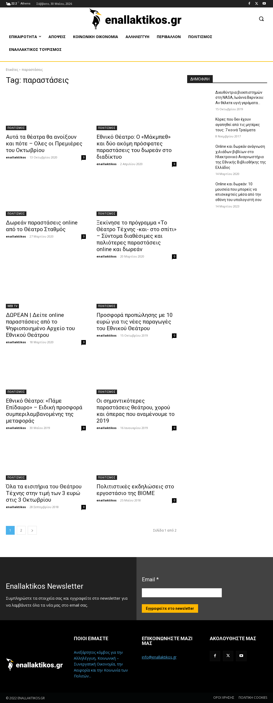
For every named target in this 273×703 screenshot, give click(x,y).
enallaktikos (16, 157)
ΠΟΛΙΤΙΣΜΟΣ (16, 128)
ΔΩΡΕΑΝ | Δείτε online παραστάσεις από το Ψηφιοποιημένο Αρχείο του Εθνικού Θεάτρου (40, 325)
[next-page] (32, 530)
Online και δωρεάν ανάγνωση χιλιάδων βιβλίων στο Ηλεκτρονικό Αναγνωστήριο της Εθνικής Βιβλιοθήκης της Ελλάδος (240, 156)
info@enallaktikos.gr (159, 657)
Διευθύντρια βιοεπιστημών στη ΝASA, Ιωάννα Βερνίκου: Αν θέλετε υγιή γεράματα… (239, 97)
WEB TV (12, 306)
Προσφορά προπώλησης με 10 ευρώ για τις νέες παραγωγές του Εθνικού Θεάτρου (135, 322)
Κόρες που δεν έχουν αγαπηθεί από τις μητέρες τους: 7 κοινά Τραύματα (237, 124)
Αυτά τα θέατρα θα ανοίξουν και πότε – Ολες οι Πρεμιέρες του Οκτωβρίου (44, 143)
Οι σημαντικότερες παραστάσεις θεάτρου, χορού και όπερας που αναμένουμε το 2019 (136, 411)
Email (150, 579)
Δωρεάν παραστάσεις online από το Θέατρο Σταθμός (42, 225)
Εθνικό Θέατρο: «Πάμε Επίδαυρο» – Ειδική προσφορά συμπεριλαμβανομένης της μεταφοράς (44, 411)
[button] (261, 18)
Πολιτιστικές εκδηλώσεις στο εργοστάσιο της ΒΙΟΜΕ (135, 489)
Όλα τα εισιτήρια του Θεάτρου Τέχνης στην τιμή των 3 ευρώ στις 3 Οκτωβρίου (44, 493)
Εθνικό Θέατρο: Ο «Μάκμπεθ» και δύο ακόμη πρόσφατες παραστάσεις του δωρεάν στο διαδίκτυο (134, 147)
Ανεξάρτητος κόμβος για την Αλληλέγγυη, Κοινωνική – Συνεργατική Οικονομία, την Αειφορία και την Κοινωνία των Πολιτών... (101, 664)
